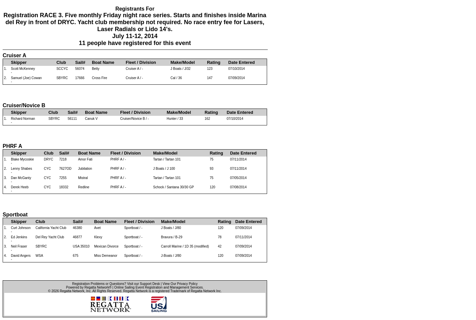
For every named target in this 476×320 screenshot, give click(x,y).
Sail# (80, 62)
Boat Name (103, 62)
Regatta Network (72, 291)
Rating (213, 62)
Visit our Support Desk (143, 284)
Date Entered (241, 62)
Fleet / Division (141, 62)
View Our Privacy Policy (180, 284)
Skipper (19, 62)
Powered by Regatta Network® (88, 287)
